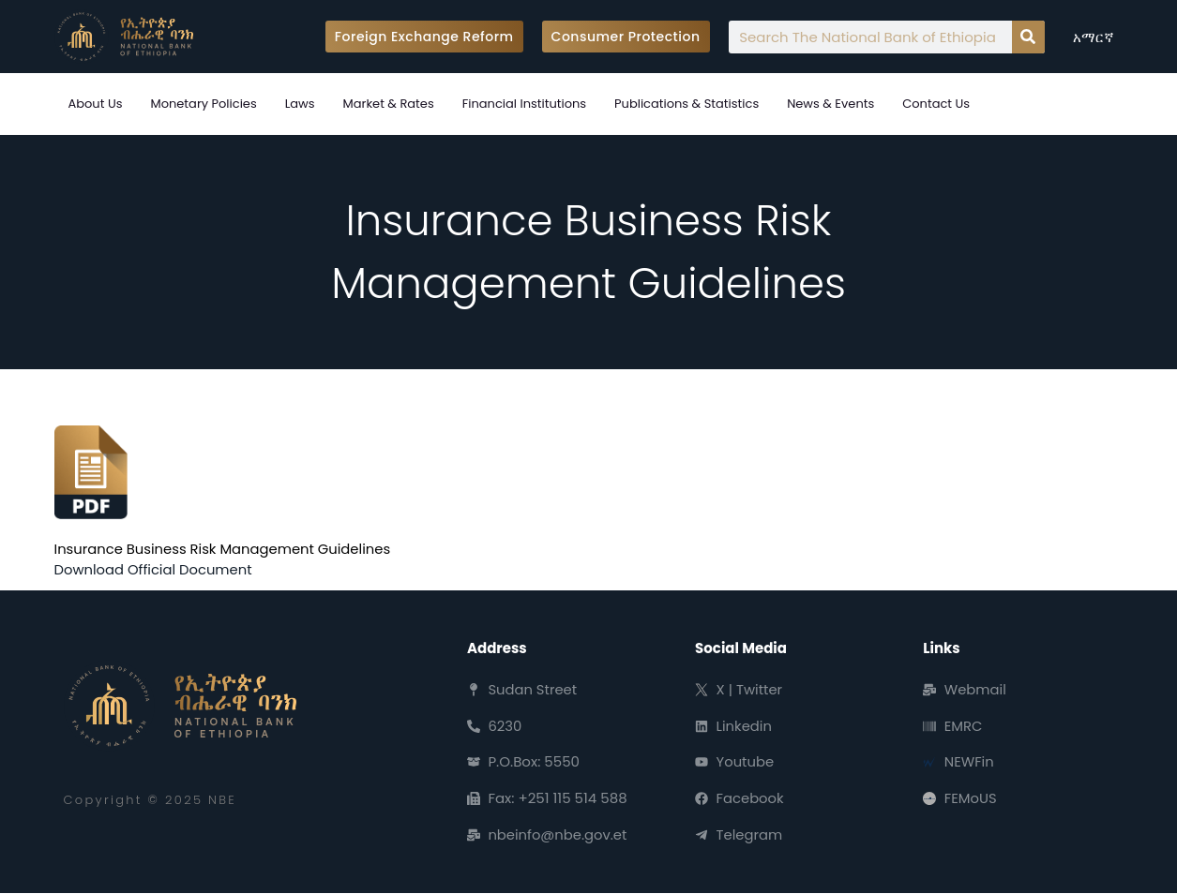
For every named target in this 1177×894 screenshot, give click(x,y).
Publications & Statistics (686, 103)
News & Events (830, 103)
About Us (95, 103)
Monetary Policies (203, 103)
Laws (300, 103)
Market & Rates (388, 103)
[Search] (1028, 37)
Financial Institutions (524, 103)
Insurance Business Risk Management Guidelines (225, 549)
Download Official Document (154, 569)
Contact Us (936, 103)
